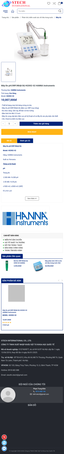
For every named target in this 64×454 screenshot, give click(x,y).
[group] (32, 41)
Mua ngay (32, 132)
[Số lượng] (9, 124)
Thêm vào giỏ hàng (41, 124)
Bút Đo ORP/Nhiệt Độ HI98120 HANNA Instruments (21, 263)
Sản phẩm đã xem (11, 280)
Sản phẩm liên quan (11, 256)
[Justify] (59, 11)
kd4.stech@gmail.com (40, 394)
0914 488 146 (41, 391)
